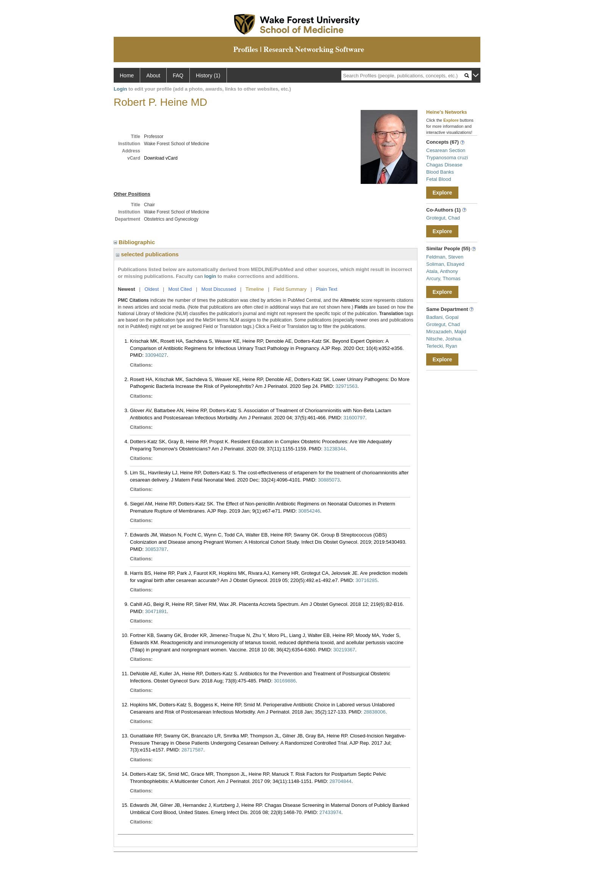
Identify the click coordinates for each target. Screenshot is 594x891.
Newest (126, 289)
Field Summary (290, 289)
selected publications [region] (147, 254)
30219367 (344, 650)
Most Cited (180, 289)
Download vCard (161, 158)
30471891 (156, 611)
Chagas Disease (444, 165)
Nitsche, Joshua (443, 339)
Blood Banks (440, 172)
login (210, 276)
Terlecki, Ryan (441, 346)
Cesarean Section (445, 150)
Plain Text (326, 289)
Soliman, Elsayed (445, 264)
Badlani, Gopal (442, 317)
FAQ (178, 75)
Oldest (152, 289)
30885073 (329, 480)
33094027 (156, 355)
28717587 (192, 750)
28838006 (375, 712)
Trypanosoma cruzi (447, 157)
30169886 (285, 681)
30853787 (156, 549)
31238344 (335, 449)
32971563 (347, 386)
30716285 (366, 580)
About (153, 75)
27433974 (330, 812)
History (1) (208, 75)
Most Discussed (218, 289)
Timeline (254, 289)
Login (120, 89)
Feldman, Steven (444, 257)
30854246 (309, 511)
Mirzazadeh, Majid (446, 331)
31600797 (354, 417)
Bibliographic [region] (135, 242)
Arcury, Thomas (443, 278)
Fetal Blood (438, 179)
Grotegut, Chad (443, 218)
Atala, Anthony (442, 271)
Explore (442, 193)
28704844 (341, 781)
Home (127, 75)
